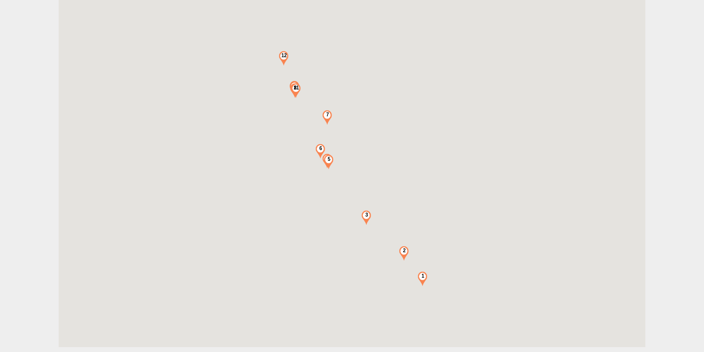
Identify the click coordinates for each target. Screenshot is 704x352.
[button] (422, 278)
